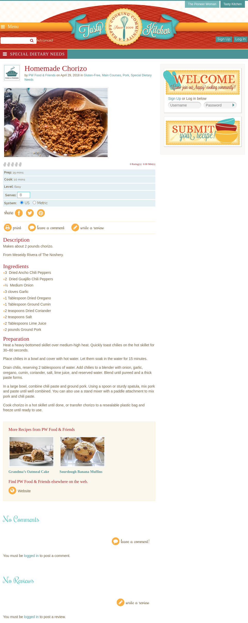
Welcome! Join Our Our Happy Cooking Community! (201, 82)
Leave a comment (51, 227)
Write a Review (137, 602)
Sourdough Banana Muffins (80, 472)
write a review (92, 227)
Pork (126, 75)
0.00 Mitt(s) (149, 164)
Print (17, 227)
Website (24, 491)
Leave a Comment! (135, 541)
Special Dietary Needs (37, 54)
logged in (31, 556)
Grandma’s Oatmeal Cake (28, 472)
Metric (40, 203)
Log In (240, 39)
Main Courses (111, 75)
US (24, 203)
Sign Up (223, 39)
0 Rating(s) (135, 164)
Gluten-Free (92, 75)
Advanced (45, 40)
